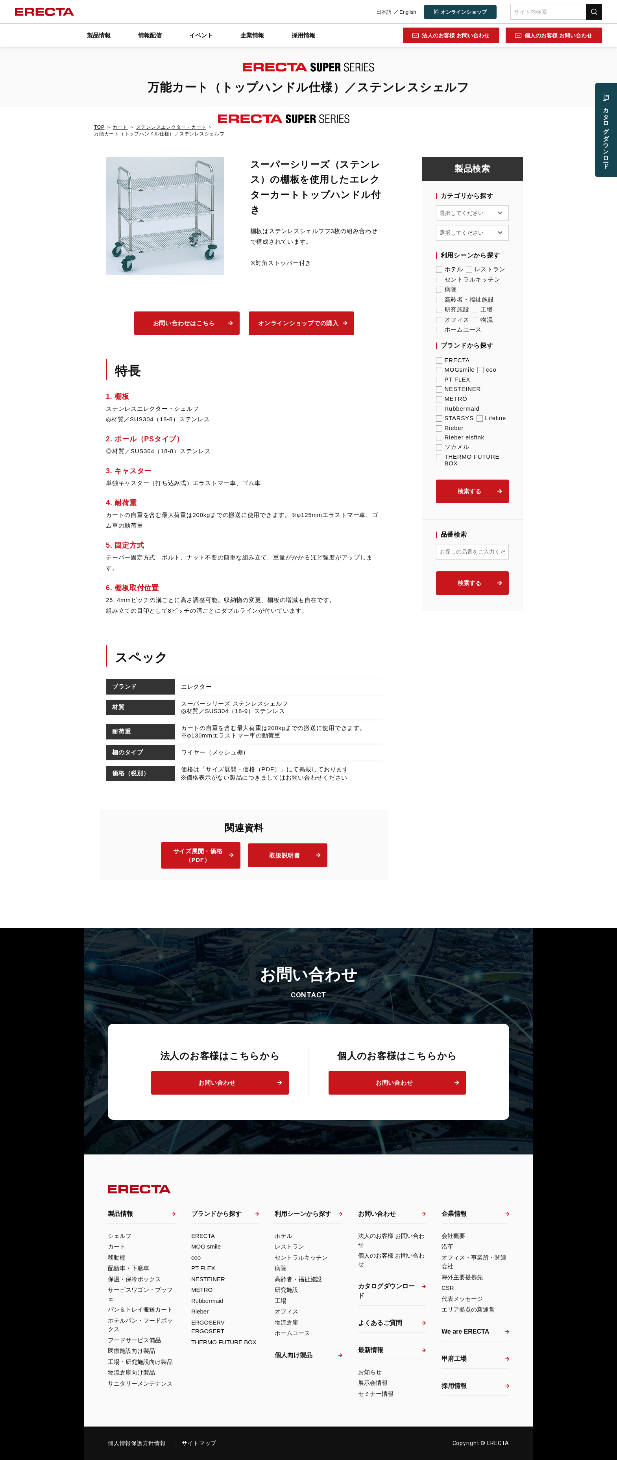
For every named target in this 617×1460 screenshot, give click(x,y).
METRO (451, 398)
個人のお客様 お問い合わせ (558, 35)
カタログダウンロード (386, 1291)
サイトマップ (199, 1443)
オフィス (452, 319)
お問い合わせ (217, 1082)
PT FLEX (453, 379)
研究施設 (452, 309)
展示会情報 (373, 1382)
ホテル (449, 269)
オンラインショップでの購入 (298, 323)
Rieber (450, 427)
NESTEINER (458, 388)
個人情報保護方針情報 (137, 1443)
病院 (446, 289)
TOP (99, 127)
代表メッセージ (462, 1298)
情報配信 (150, 35)
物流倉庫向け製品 (131, 1372)
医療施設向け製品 (131, 1350)
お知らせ (370, 1372)
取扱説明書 (284, 855)
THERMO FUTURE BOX (468, 460)
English (407, 12)
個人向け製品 (293, 1355)
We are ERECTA (465, 1331)
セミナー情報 (375, 1393)
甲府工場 (454, 1358)
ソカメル (452, 446)
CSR (448, 1287)
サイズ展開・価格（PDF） (198, 855)
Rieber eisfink (460, 437)
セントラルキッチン (468, 279)
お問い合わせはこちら (184, 323)
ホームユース (459, 329)
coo (486, 369)
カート (120, 127)
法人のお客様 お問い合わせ (455, 35)
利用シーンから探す (303, 1213)
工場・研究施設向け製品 (140, 1361)
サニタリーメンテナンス (140, 1383)
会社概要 (453, 1235)
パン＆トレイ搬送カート (140, 1309)
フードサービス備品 (134, 1340)
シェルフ (119, 1235)
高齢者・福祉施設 (465, 299)
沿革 (447, 1246)
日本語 (383, 12)
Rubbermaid (458, 408)
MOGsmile (455, 369)
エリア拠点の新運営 (468, 1309)
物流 (482, 319)
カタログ (606, 135)
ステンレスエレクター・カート (171, 127)
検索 (593, 11)
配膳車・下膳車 (128, 1268)
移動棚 (117, 1257)
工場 (482, 309)
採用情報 (303, 35)
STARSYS (455, 418)
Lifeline (491, 418)
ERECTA (453, 360)
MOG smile (206, 1246)
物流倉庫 (286, 1322)
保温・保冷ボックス (134, 1279)
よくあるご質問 (380, 1322)
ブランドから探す (216, 1213)
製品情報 (99, 35)
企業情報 (252, 35)
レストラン (486, 269)
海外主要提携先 (462, 1277)
